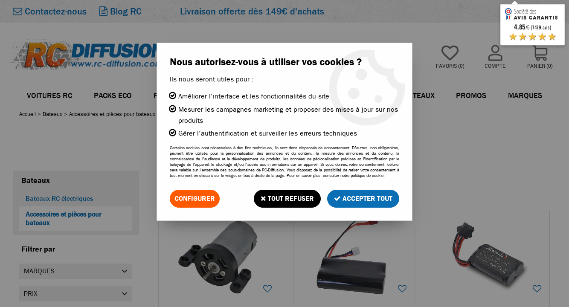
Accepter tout (363, 198)
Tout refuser (287, 198)
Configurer (194, 198)
